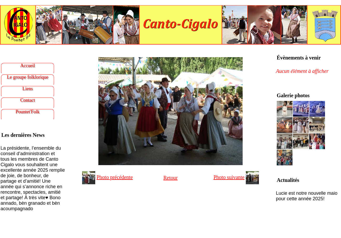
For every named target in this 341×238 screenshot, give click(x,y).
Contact (27, 100)
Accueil (27, 65)
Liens (27, 88)
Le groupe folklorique (27, 77)
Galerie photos (293, 95)
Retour (170, 178)
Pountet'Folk (27, 111)
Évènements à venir (299, 58)
